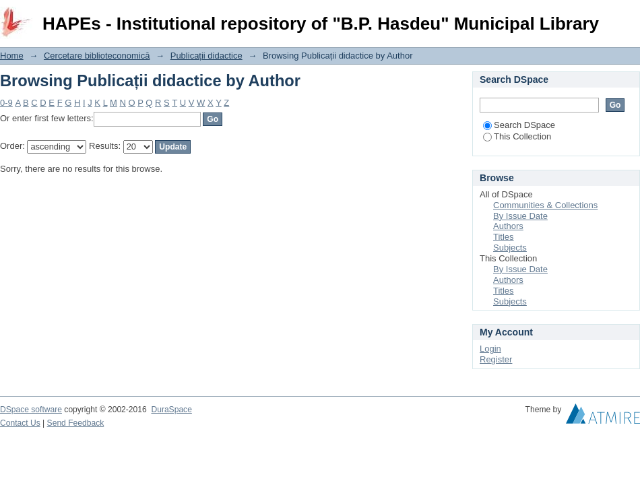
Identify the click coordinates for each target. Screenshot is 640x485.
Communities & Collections (545, 205)
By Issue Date (520, 216)
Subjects (510, 248)
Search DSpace (519, 125)
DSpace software (31, 409)
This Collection (517, 136)
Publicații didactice (206, 56)
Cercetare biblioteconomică (97, 56)
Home (12, 56)
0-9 (6, 103)
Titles (503, 237)
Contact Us (20, 423)
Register (496, 359)
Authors (508, 226)
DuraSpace (171, 409)
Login (629, 16)
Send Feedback (75, 423)
